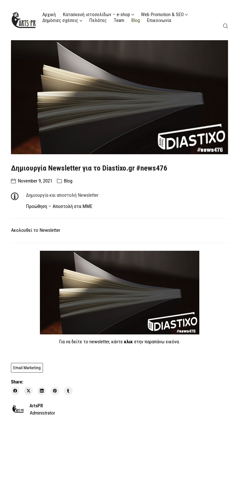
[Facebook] (15, 391)
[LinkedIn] (41, 391)
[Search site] (225, 26)
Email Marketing (27, 367)
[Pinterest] (55, 391)
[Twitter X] (28, 391)
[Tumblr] (68, 391)
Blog (68, 181)
